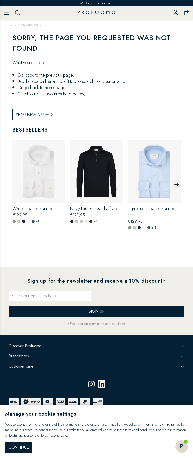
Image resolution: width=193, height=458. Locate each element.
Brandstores (96, 356)
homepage (55, 104)
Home (12, 24)
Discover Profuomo (96, 346)
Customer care (96, 366)
